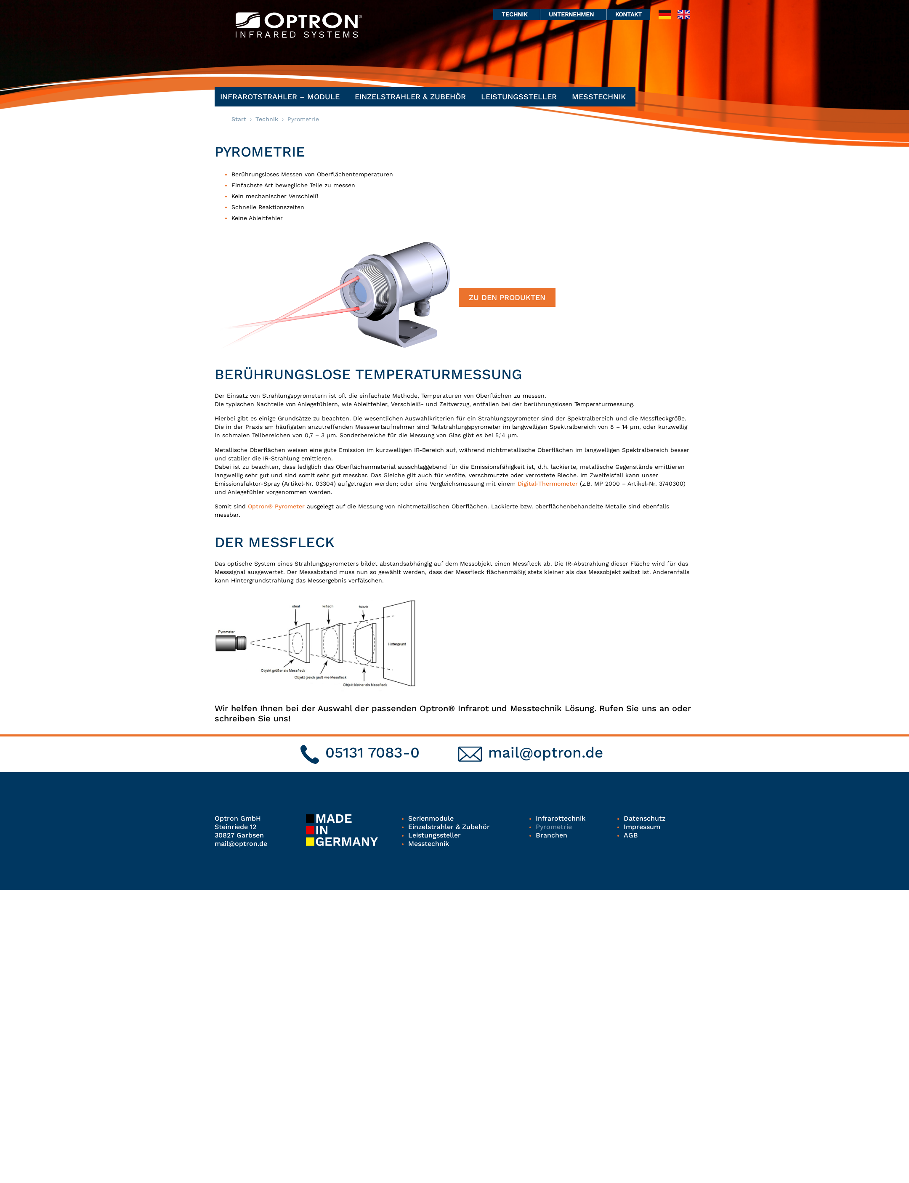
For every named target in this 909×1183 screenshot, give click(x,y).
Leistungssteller (521, 96)
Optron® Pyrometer (277, 506)
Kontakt (628, 14)
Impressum (642, 827)
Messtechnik (601, 96)
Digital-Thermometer (548, 483)
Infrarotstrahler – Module (282, 96)
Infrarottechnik (560, 818)
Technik (517, 14)
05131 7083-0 (372, 752)
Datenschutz (644, 818)
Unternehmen (573, 14)
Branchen (551, 835)
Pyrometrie (554, 827)
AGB (631, 835)
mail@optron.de (545, 752)
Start (238, 119)
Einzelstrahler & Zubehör (412, 96)
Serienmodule (431, 818)
